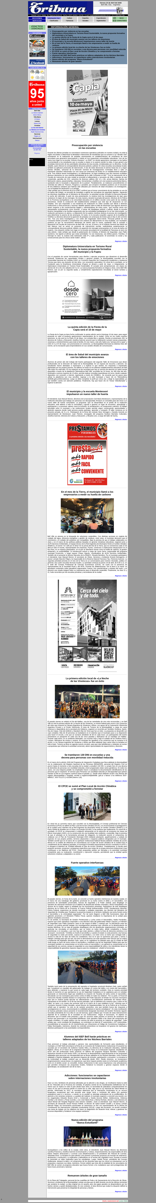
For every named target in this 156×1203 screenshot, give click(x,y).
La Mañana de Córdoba (37, 130)
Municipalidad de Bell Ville (37, 149)
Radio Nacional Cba (37, 132)
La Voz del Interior (37, 128)
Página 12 (37, 136)
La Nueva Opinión (37, 113)
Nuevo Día (37, 123)
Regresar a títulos (121, 241)
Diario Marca (37, 115)
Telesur (37, 140)
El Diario (37, 119)
